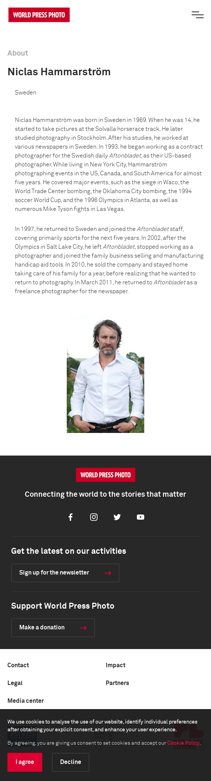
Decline (70, 762)
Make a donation (42, 628)
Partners (117, 683)
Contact (18, 665)
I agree (25, 762)
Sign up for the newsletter (54, 573)
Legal (15, 683)
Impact (115, 665)
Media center (25, 701)
